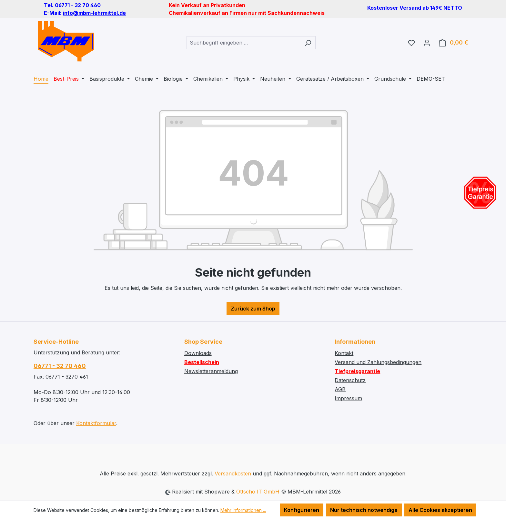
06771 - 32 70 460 (60, 365)
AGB (340, 389)
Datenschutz (350, 380)
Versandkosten (233, 473)
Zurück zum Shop (253, 308)
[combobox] (244, 42)
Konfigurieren (301, 510)
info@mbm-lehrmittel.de (94, 13)
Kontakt (344, 353)
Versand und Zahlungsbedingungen (378, 362)
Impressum (348, 398)
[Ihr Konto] (427, 42)
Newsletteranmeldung (211, 371)
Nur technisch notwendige (364, 510)
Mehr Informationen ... (243, 510)
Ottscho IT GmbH (257, 491)
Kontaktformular (96, 423)
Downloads (198, 353)
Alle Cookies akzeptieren (440, 510)
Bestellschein (201, 362)
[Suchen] (308, 42)
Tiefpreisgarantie (357, 371)
